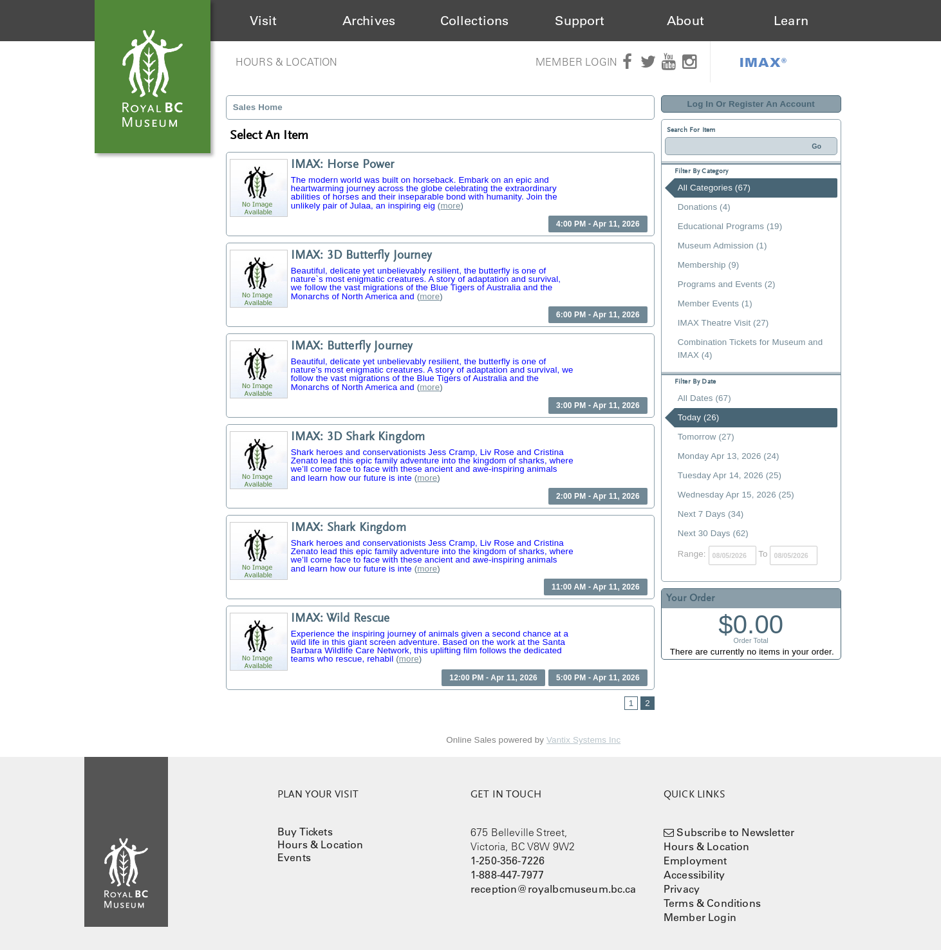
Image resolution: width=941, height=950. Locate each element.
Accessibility (694, 874)
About (685, 20)
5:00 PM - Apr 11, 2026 (598, 677)
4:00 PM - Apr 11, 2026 (598, 223)
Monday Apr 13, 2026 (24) (728, 456)
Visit (263, 20)
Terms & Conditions (712, 903)
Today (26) (699, 417)
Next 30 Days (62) (713, 533)
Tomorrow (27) (706, 437)
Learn (791, 20)
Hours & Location (287, 61)
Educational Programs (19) (730, 226)
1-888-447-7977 (507, 874)
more (450, 205)
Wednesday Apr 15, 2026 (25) (736, 494)
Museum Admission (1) (722, 245)
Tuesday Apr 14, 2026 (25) (729, 475)
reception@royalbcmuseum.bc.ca (554, 888)
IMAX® (763, 61)
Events (294, 857)
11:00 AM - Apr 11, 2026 (596, 586)
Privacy (682, 888)
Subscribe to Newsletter (735, 832)
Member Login (576, 61)
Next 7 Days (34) (711, 514)
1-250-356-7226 (508, 860)
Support (579, 20)
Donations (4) (704, 207)
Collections (474, 20)
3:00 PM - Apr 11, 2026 (598, 405)
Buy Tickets (305, 831)
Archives (368, 20)
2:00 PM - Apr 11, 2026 (598, 496)
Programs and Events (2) (727, 284)
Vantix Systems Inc (583, 740)
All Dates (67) (704, 398)
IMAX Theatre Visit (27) (723, 323)
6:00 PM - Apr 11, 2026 (598, 314)
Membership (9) (709, 265)
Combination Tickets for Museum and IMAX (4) (750, 348)
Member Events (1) (715, 303)
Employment (695, 860)
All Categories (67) (714, 187)
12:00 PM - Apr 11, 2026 (493, 677)
